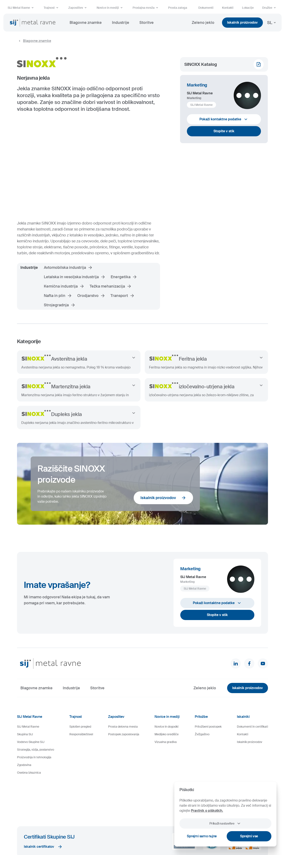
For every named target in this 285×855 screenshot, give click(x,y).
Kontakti (227, 8)
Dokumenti (205, 8)
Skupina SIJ (25, 734)
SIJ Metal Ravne (21, 7)
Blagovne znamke (86, 22)
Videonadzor (142, 839)
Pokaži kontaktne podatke (223, 119)
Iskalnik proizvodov (242, 22)
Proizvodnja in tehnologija (34, 757)
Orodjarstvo (91, 295)
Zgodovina (24, 765)
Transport (122, 295)
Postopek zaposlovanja (123, 734)
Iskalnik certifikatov (43, 808)
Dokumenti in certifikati (252, 726)
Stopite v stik (223, 131)
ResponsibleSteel (81, 734)
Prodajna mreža (146, 7)
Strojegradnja (60, 305)
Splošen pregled (80, 726)
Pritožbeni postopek (208, 726)
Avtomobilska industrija (68, 267)
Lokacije (248, 8)
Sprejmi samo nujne (202, 836)
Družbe (269, 7)
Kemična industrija (64, 286)
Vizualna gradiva (166, 742)
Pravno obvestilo (88, 839)
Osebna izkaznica (29, 772)
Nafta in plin (58, 295)
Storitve (146, 22)
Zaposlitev (78, 7)
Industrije (120, 22)
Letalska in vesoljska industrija (75, 276)
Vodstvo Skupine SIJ (30, 742)
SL (272, 22)
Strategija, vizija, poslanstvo (35, 749)
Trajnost (52, 7)
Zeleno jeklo (203, 22)
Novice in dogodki (166, 726)
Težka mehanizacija (111, 286)
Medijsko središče (167, 734)
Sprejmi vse (249, 836)
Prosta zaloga (177, 8)
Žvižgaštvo (202, 734)
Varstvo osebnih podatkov (117, 839)
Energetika (124, 276)
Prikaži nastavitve (225, 823)
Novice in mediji (110, 7)
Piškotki (70, 839)
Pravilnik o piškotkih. (207, 810)
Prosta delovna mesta (123, 726)
